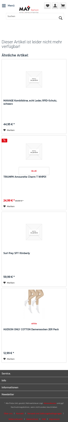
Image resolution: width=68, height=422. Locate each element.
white (34, 323)
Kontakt (20, 413)
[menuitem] (63, 5)
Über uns (8, 413)
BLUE (34, 171)
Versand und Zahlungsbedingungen (44, 413)
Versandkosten (50, 403)
